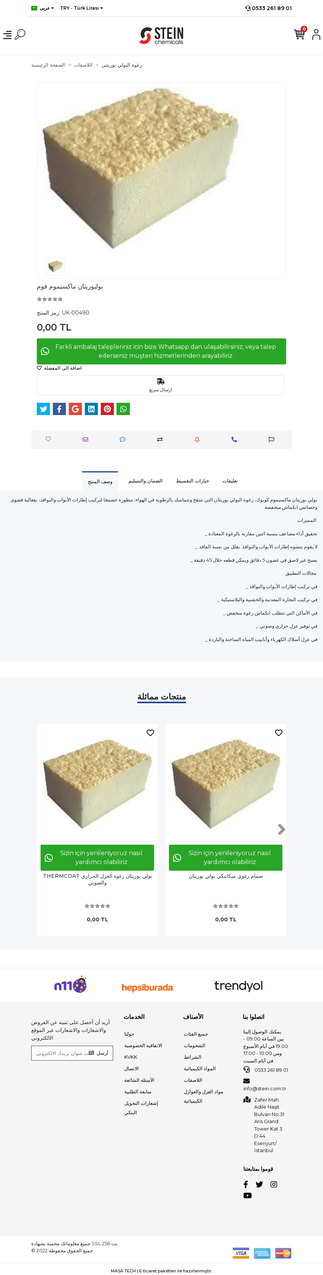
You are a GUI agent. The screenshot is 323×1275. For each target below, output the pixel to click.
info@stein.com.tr (264, 1085)
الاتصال (131, 1068)
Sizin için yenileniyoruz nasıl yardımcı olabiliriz (94, 858)
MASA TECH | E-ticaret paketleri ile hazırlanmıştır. (161, 1271)
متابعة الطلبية (137, 1091)
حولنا (129, 1034)
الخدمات (134, 1016)
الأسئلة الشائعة (139, 1080)
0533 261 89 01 (268, 8)
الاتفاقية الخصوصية (143, 1045)
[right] (281, 830)
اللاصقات (193, 1080)
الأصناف (193, 1016)
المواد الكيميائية (200, 1068)
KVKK (130, 1057)
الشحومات (194, 1045)
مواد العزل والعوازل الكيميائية (203, 1096)
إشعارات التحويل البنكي (141, 1107)
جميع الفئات (196, 1034)
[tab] (100, 481)
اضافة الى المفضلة (59, 368)
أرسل (98, 1053)
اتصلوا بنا (253, 1016)
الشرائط (192, 1057)
